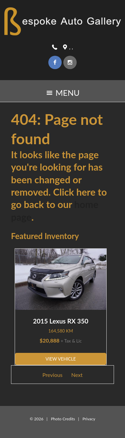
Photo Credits (63, 418)
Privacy (88, 418)
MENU (62, 94)
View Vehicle (60, 359)
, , (71, 47)
